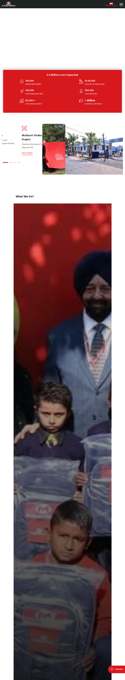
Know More (24, 156)
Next (44, 142)
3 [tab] (15, 163)
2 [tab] (11, 163)
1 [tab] (4, 163)
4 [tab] (19, 163)
